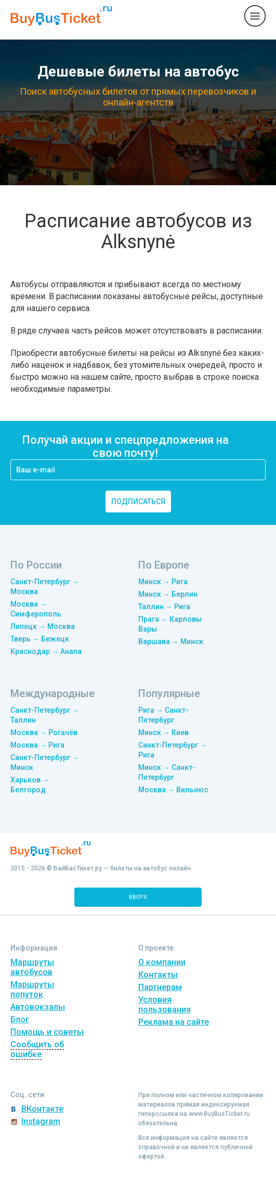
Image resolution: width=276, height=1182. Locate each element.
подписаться (138, 501)
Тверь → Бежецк (39, 639)
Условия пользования (164, 1004)
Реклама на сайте (173, 1022)
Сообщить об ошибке (37, 1049)
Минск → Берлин (168, 594)
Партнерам (160, 987)
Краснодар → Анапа (46, 651)
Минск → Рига (163, 581)
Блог (19, 1019)
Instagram (40, 1121)
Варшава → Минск (170, 641)
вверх (138, 897)
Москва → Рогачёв (43, 732)
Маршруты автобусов (32, 967)
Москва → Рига (37, 745)
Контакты (158, 975)
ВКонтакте (42, 1109)
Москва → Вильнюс (173, 790)
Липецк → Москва (42, 626)
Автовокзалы (37, 1007)
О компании (162, 962)
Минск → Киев (163, 732)
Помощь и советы (47, 1032)
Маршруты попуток (32, 989)
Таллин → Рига (164, 606)
